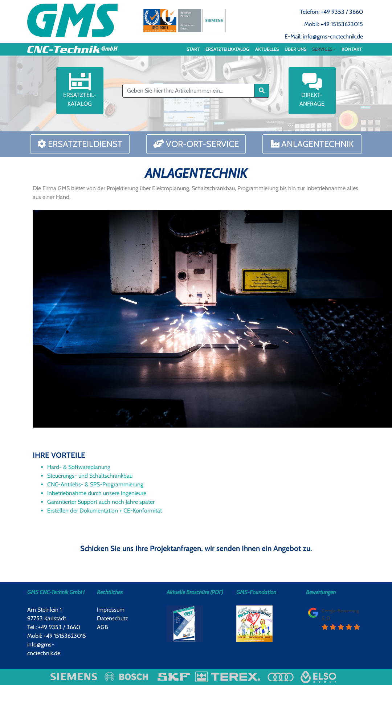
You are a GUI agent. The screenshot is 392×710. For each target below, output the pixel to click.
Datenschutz (112, 618)
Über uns (295, 49)
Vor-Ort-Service (196, 144)
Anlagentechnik (312, 144)
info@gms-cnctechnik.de (43, 649)
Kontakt (352, 49)
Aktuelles (267, 49)
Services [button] (322, 49)
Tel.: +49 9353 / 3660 (53, 627)
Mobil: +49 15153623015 (333, 24)
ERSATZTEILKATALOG (227, 49)
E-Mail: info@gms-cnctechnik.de (324, 36)
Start (193, 49)
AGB (102, 627)
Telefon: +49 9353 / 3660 (331, 11)
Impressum (110, 609)
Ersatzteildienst (79, 144)
